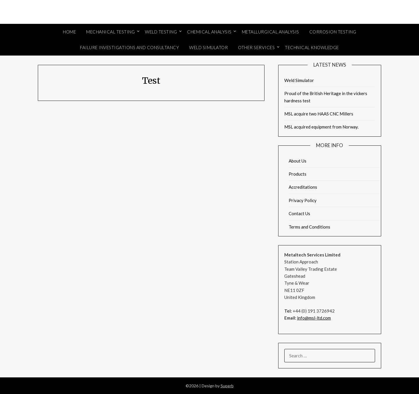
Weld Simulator (208, 47)
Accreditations (303, 187)
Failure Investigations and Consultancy (129, 47)
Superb (227, 385)
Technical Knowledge (312, 47)
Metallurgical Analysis (270, 31)
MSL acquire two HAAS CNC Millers (318, 113)
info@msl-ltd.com (314, 317)
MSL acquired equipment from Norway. (321, 126)
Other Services (256, 47)
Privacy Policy (303, 200)
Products (297, 174)
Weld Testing (161, 31)
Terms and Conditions (309, 226)
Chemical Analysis (209, 31)
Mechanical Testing (110, 31)
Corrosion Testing (332, 31)
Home (69, 31)
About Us (297, 160)
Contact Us (299, 213)
